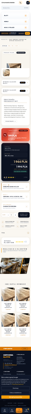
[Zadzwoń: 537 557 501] (20, 2)
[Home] (4, 410)
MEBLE (15, 21)
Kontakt (10, 403)
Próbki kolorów (21, 363)
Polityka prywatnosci (18, 384)
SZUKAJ (26, 7)
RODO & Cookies (22, 405)
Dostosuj (15, 388)
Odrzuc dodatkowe (15, 392)
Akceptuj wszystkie (15, 397)
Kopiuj (27, 33)
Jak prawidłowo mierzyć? (20, 362)
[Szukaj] (12, 410)
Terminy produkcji (21, 359)
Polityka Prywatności (11, 405)
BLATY (15, 15)
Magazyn (4, 39)
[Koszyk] (26, 410)
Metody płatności (21, 374)
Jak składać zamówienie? (20, 358)
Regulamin (20, 403)
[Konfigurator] (19, 410)
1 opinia (25, 177)
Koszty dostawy (7, 374)
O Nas (15, 403)
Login (24, 348)
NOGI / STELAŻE (15, 27)
